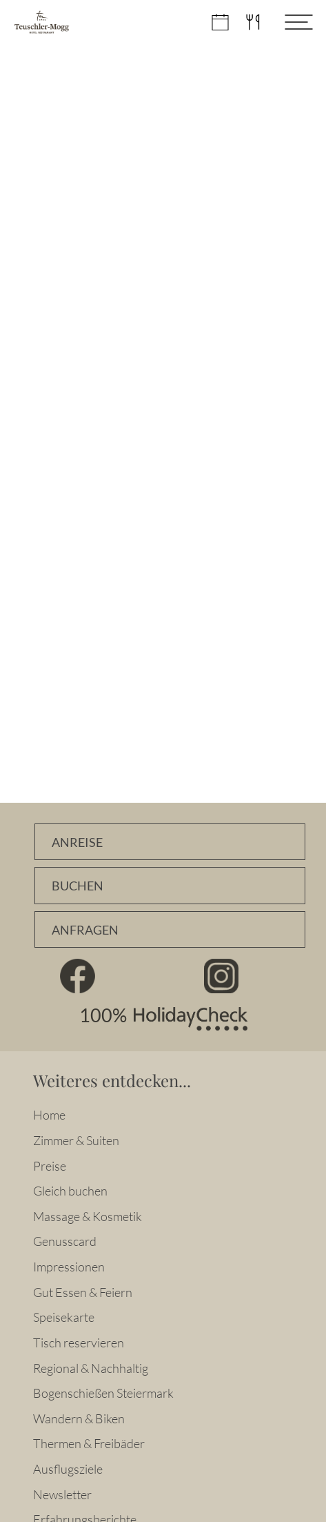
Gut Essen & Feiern (82, 1292)
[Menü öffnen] (288, 22)
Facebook (77, 976)
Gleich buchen (70, 1190)
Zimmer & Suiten (76, 1140)
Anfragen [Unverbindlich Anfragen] (85, 930)
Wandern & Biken (79, 1418)
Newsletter (62, 1494)
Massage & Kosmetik (87, 1216)
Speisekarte (63, 1317)
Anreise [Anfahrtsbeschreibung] (77, 842)
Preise (49, 1165)
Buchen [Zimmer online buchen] (77, 886)
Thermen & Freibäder (89, 1443)
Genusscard (64, 1241)
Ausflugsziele (68, 1468)
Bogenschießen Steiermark (103, 1393)
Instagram (221, 976)
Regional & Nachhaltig (90, 1368)
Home (49, 1114)
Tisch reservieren (78, 1342)
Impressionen (69, 1266)
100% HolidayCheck (163, 1019)
